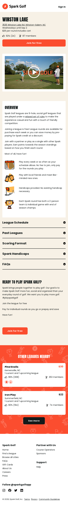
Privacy (34, 499)
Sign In (62, 6)
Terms (27, 499)
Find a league (9, 453)
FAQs (5, 460)
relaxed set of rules (35, 116)
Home (5, 449)
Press (5, 475)
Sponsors (41, 453)
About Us (7, 468)
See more (34, 420)
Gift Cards (7, 464)
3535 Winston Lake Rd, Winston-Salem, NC (24, 24)
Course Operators (45, 449)
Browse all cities (10, 457)
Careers (6, 472)
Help (38, 466)
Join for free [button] (34, 42)
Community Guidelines (49, 499)
